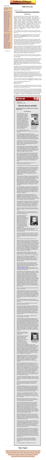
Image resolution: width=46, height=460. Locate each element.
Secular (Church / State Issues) (17, 456)
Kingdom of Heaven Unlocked (11, 452)
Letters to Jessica (20, 452)
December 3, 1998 (7, 46)
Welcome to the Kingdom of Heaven (28, 456)
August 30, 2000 (6, 21)
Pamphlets (17, 454)
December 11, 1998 (7, 44)
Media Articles (37, 452)
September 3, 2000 (7, 15)
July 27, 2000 (6, 30)
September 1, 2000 (7, 16)
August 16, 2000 (6, 26)
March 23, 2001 (6, 12)
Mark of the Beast (27, 452)
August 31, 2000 (6, 17)
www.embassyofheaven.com (22, 267)
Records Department (29, 454)
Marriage (32, 452)
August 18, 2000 (6, 25)
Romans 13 (36, 454)
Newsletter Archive (11, 454)
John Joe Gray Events (7, 7)
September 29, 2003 (7, 11)
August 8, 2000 (6, 29)
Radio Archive (22, 454)
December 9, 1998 (7, 31)
